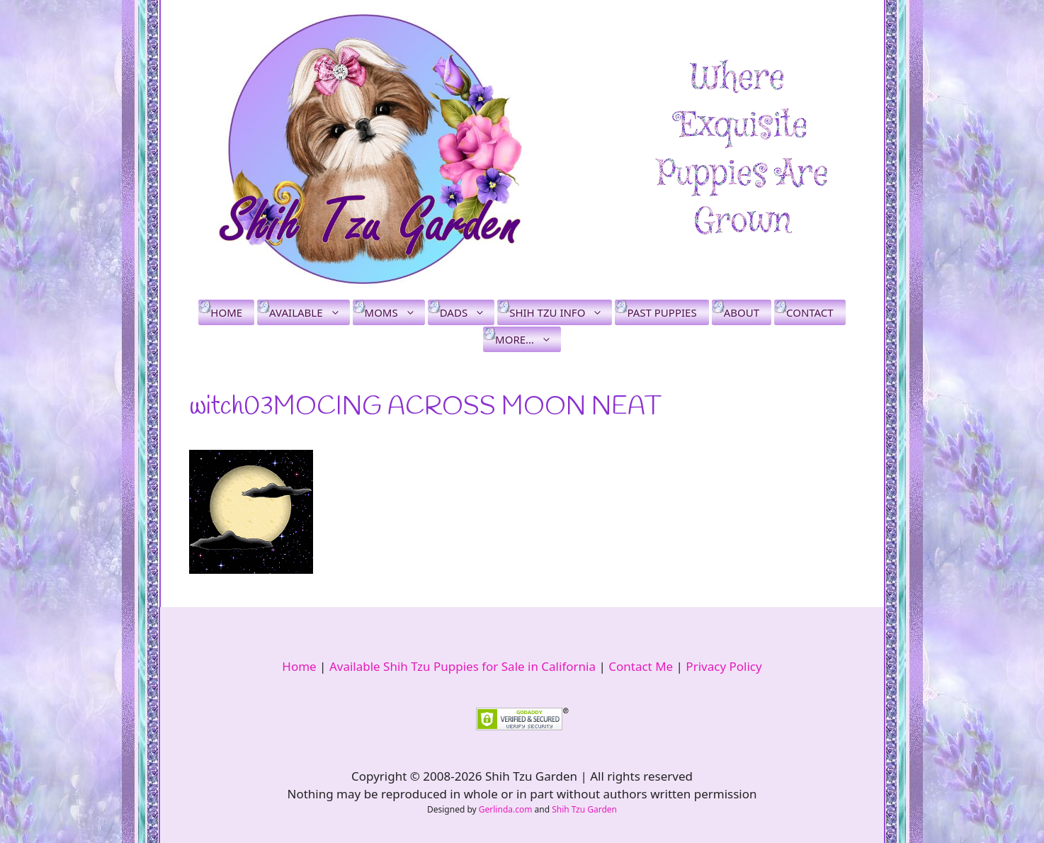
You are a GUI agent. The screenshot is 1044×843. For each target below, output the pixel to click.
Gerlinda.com (506, 809)
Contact (810, 312)
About (741, 312)
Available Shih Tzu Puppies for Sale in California (462, 666)
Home (226, 312)
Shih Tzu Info (560, 312)
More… (528, 339)
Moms (395, 312)
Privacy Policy (723, 666)
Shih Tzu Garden (584, 809)
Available (309, 312)
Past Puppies (661, 312)
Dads (467, 312)
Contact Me (640, 666)
